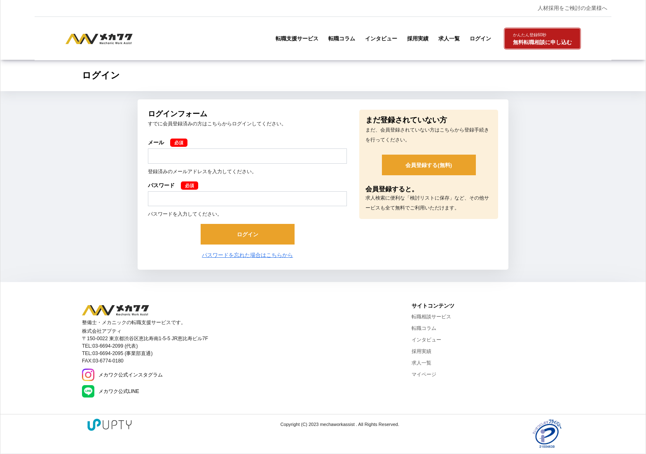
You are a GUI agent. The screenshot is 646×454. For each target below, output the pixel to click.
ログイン (480, 38)
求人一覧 (449, 38)
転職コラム (341, 38)
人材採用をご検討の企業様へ (572, 8)
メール (156, 142)
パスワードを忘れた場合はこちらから (247, 255)
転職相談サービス (431, 317)
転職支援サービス (297, 38)
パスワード (161, 185)
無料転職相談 (542, 39)
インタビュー (381, 38)
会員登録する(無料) (428, 165)
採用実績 (417, 38)
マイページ (424, 374)
